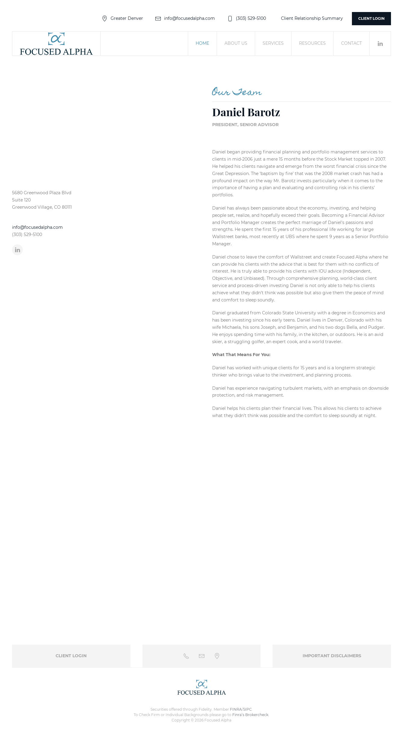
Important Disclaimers (332, 655)
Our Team (237, 93)
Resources (312, 43)
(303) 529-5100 (246, 18)
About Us (235, 43)
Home (202, 43)
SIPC (247, 709)
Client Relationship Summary (312, 18)
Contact (351, 43)
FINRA (236, 709)
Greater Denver (122, 18)
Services (273, 43)
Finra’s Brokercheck (250, 714)
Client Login (371, 18)
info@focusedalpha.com (185, 18)
